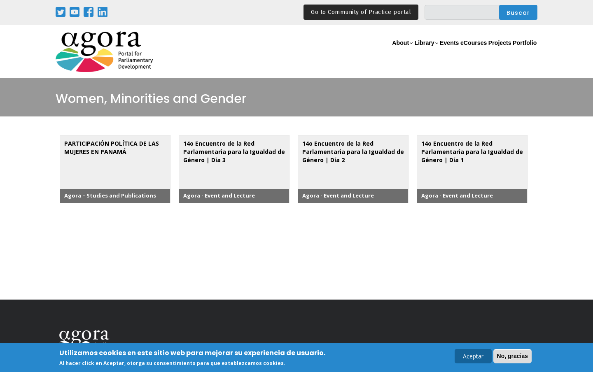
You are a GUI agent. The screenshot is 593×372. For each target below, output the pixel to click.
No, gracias (512, 356)
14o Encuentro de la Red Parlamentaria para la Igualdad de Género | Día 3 (234, 152)
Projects (486, 52)
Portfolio (520, 52)
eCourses (451, 52)
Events (418, 52)
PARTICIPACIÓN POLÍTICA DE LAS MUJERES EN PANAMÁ (111, 148)
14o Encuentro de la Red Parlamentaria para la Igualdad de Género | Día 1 (472, 152)
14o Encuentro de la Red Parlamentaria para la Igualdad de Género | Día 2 (353, 152)
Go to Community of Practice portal (361, 12)
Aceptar (473, 357)
